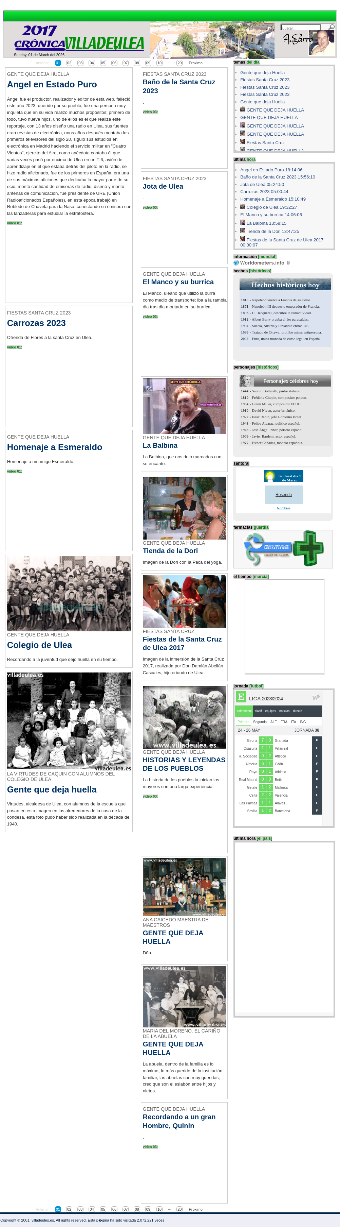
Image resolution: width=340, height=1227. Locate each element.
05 (103, 63)
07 (126, 63)
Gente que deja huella (52, 789)
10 (159, 63)
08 (137, 63)
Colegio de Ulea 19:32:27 (272, 207)
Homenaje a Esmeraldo (54, 447)
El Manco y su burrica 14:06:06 (271, 214)
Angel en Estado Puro (52, 84)
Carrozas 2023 (36, 323)
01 (58, 63)
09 (148, 63)
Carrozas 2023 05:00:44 (264, 191)
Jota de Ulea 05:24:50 (262, 184)
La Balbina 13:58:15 (266, 223)
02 (69, 63)
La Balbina (160, 445)
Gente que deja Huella (262, 72)
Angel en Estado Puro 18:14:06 (271, 169)
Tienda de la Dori (170, 551)
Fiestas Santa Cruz (266, 142)
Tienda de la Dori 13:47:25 (273, 231)
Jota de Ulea (163, 186)
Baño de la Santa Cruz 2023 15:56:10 (277, 177)
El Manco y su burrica (178, 282)
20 (179, 63)
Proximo (195, 63)
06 (114, 63)
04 (92, 63)
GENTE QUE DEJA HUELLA (275, 110)
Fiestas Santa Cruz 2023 (264, 79)
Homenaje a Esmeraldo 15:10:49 (273, 199)
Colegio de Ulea (39, 645)
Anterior (42, 63)
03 (80, 63)
